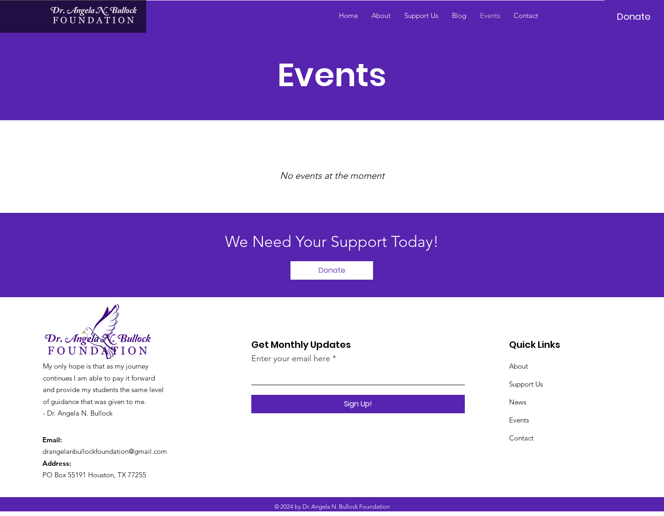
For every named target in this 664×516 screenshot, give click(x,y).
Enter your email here (290, 358)
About (518, 366)
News (517, 402)
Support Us (526, 384)
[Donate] (634, 16)
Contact (521, 438)
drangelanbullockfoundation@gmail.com (104, 451)
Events (519, 420)
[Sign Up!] (358, 404)
